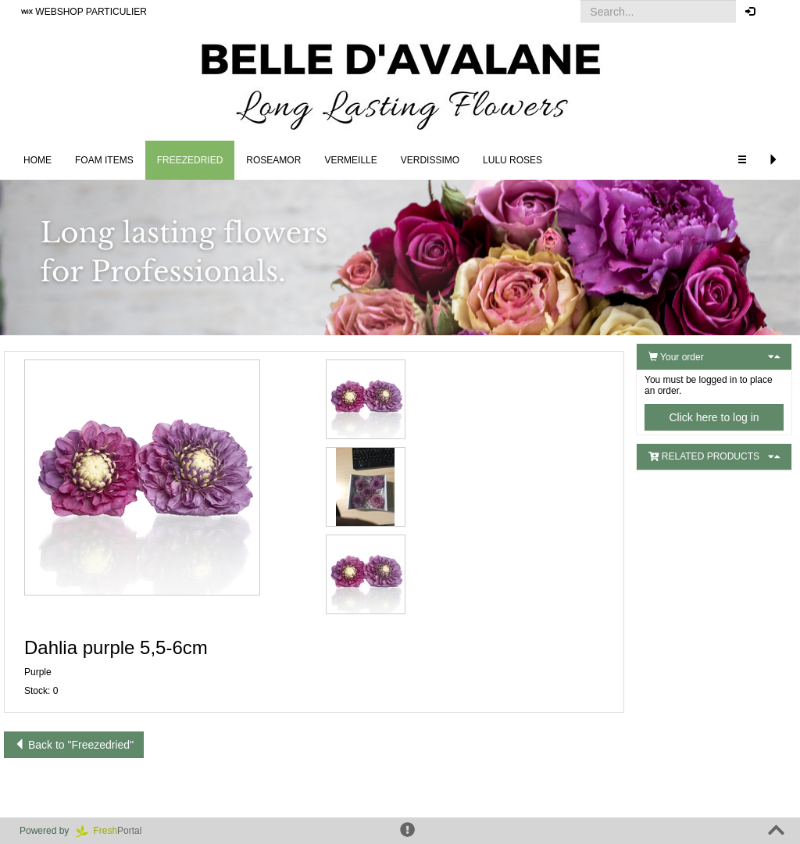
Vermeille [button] (350, 160)
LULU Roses (512, 160)
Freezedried (190, 160)
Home (37, 160)
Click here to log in (714, 417)
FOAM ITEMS (104, 160)
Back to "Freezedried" (74, 744)
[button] (776, 11)
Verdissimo (430, 160)
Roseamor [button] (273, 160)
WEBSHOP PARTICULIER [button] (84, 11)
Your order (676, 357)
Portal (114, 830)
